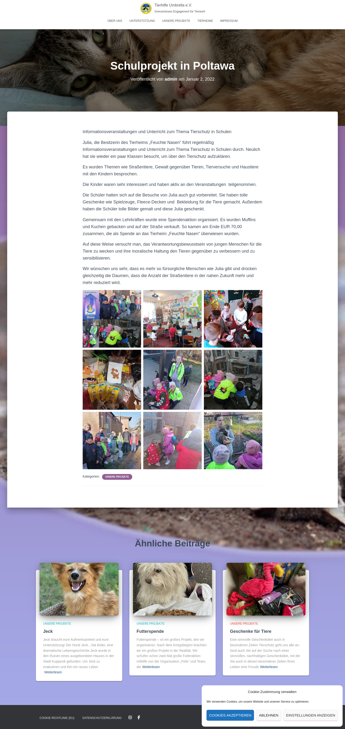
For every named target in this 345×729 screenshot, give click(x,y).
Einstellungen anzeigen (310, 715)
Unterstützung (142, 21)
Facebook (138, 717)
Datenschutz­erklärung (101, 718)
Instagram (130, 717)
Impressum (229, 21)
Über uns (114, 21)
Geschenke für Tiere (250, 631)
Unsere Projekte (176, 21)
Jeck (48, 631)
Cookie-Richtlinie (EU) (57, 718)
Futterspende (150, 631)
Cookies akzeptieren (230, 715)
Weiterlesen (53, 672)
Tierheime (205, 21)
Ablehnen (268, 715)
